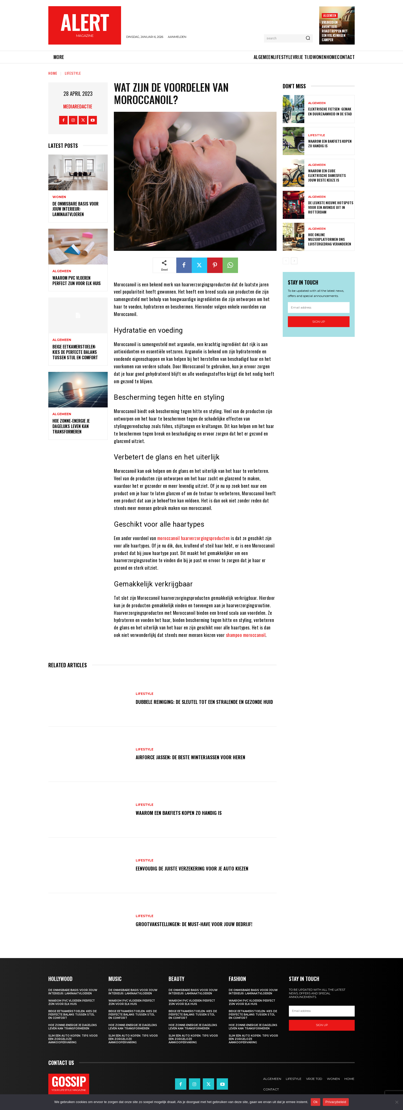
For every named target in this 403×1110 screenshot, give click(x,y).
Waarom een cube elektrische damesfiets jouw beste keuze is (327, 175)
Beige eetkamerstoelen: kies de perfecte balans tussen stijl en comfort (75, 352)
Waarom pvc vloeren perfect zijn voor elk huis (76, 280)
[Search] (308, 38)
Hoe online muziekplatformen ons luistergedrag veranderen (329, 239)
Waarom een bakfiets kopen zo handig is (181, 812)
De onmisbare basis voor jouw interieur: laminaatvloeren (75, 209)
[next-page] (294, 261)
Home (52, 73)
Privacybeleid (335, 1102)
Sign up (318, 321)
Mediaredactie (77, 106)
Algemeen (329, 15)
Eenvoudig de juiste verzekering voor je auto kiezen (194, 868)
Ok (315, 1102)
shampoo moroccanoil (246, 634)
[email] (319, 307)
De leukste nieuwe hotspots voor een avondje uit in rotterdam (330, 207)
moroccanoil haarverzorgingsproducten (193, 538)
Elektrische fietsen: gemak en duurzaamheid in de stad (330, 111)
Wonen (59, 197)
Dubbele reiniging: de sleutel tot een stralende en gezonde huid (203, 701)
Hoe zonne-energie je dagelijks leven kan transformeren (71, 426)
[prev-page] (286, 261)
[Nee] (396, 1102)
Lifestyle (73, 73)
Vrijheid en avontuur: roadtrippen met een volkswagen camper (335, 31)
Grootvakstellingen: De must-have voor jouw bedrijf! (197, 924)
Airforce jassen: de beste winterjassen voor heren (194, 757)
